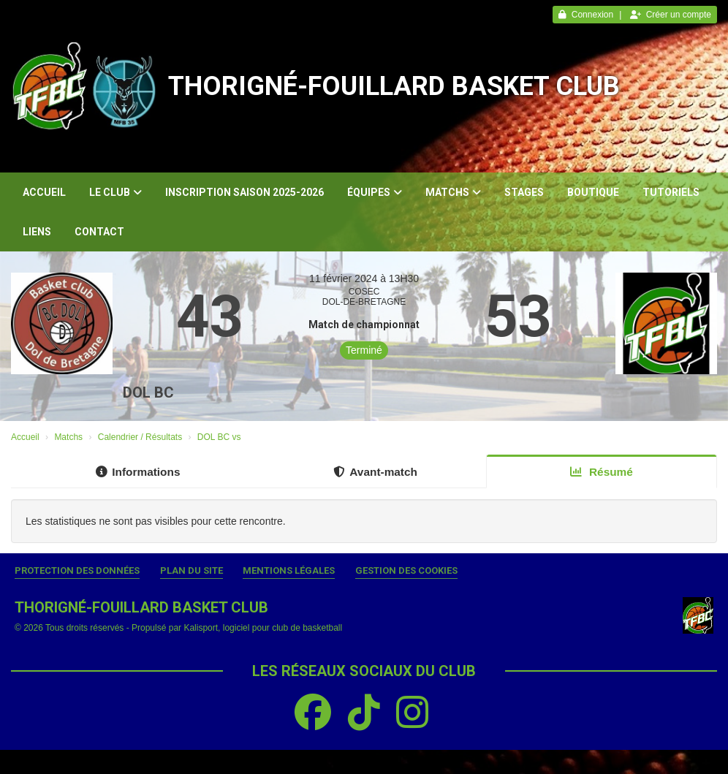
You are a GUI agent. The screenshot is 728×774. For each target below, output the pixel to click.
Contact (99, 232)
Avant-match (375, 472)
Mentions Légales (289, 570)
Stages (524, 192)
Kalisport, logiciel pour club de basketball (262, 628)
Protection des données (77, 570)
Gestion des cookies (406, 570)
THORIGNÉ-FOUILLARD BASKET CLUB (394, 86)
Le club (115, 192)
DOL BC (148, 392)
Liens (37, 232)
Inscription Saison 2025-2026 (244, 192)
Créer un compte (670, 15)
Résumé (601, 472)
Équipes (374, 192)
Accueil (44, 192)
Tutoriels (670, 192)
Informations (138, 472)
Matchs (453, 192)
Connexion (585, 15)
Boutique (593, 192)
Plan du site (191, 570)
